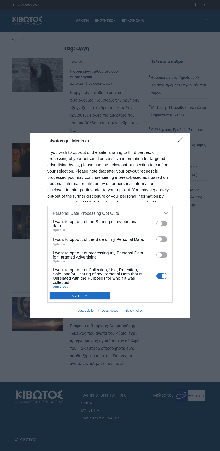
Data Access (110, 310)
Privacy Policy (133, 310)
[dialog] (110, 225)
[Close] (182, 141)
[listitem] (110, 213)
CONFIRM (80, 295)
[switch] (161, 223)
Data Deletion (86, 310)
